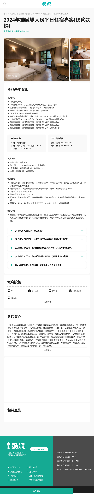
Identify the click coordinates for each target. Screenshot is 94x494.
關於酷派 (33, 468)
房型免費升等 (16, 472)
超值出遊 (14, 481)
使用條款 (33, 472)
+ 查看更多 (47, 304)
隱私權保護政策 (36, 477)
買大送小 (14, 477)
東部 (5, 14)
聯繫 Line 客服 (39, 450)
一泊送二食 (15, 468)
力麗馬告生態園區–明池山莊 (21, 14)
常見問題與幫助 (36, 481)
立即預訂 (47, 491)
